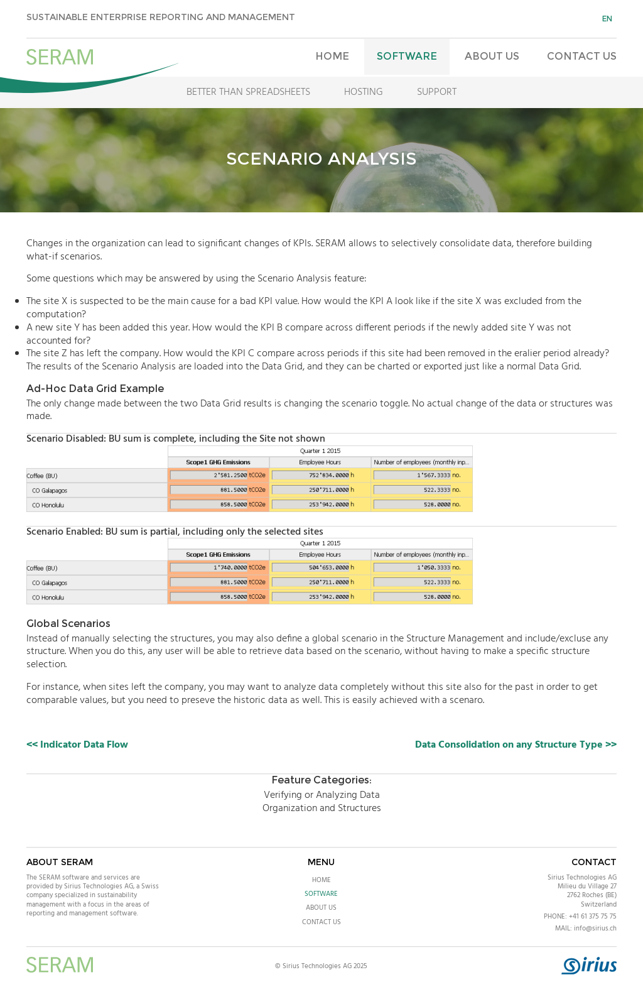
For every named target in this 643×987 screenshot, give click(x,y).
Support (437, 92)
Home (332, 56)
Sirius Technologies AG (582, 877)
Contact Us (582, 56)
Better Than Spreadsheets (248, 92)
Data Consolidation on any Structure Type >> (516, 745)
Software (407, 56)
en (607, 18)
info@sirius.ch (595, 928)
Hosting (363, 92)
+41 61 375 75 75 (593, 916)
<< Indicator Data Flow (77, 745)
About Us (492, 56)
